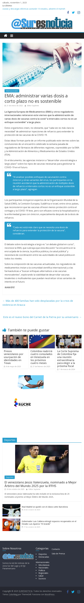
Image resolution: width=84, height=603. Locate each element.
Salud (40, 575)
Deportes (9, 477)
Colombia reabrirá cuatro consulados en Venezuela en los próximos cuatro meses (41, 357)
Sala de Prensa (58, 553)
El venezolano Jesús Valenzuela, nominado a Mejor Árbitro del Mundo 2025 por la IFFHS (41, 484)
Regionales (43, 573)
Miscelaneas (43, 565)
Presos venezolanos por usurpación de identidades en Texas (13, 357)
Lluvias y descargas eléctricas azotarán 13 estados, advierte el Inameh (33, 8)
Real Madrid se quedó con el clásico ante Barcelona (45, 506)
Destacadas (43, 557)
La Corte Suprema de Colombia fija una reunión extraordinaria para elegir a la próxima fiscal (68, 358)
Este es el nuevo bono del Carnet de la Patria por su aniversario (42, 317)
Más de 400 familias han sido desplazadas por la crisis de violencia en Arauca (37, 302)
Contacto (56, 549)
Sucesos (42, 578)
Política (41, 570)
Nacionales (43, 567)
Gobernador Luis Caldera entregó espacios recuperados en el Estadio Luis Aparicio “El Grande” (49, 522)
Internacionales (12, 91)
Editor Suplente (33, 105)
